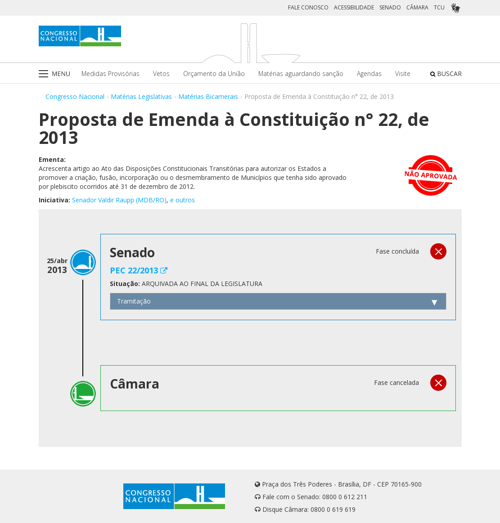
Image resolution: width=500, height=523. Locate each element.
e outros (182, 200)
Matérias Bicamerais (208, 96)
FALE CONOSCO (308, 7)
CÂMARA (417, 7)
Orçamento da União (214, 73)
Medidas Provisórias (110, 73)
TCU (439, 7)
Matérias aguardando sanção (300, 73)
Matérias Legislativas (141, 96)
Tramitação (134, 301)
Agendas (369, 73)
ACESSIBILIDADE (354, 7)
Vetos (161, 73)
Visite (402, 73)
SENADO (390, 7)
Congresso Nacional (74, 96)
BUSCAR (446, 73)
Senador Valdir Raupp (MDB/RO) (119, 200)
